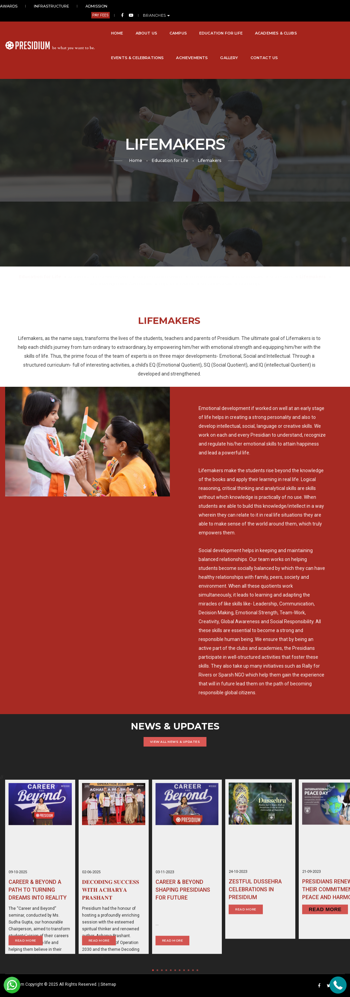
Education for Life (169, 24)
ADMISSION (87, 6)
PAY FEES (275, 6)
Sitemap (108, 984)
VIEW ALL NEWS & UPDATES (175, 741)
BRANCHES (331, 6)
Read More (245, 936)
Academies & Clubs (224, 24)
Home (65, 24)
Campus (126, 24)
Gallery (112, 48)
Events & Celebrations (283, 24)
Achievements (75, 48)
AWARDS (14, 6)
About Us (94, 24)
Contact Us (147, 48)
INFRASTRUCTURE (49, 6)
